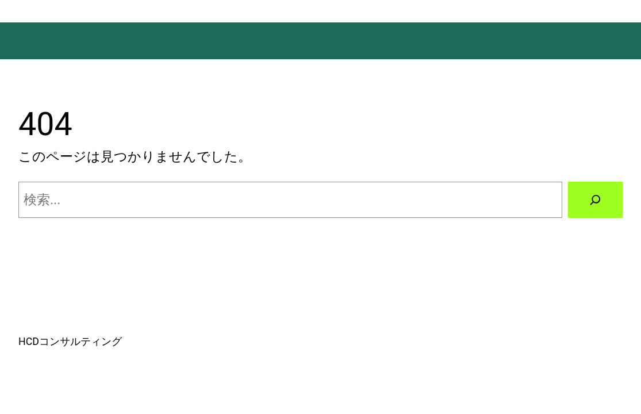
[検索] (595, 200)
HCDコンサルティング (70, 341)
